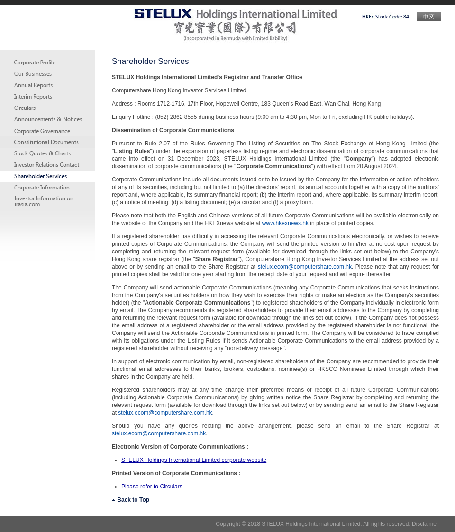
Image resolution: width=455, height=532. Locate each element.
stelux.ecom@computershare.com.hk (305, 266)
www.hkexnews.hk (285, 223)
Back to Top (130, 499)
